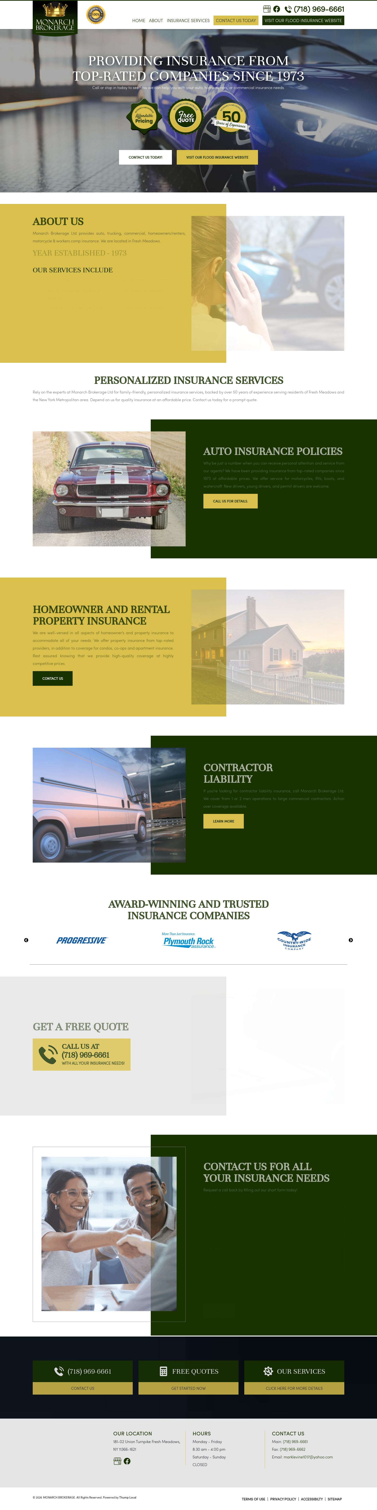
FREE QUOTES (195, 1371)
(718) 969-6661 (314, 9)
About (156, 20)
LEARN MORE (223, 821)
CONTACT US (82, 1388)
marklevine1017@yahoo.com (308, 1456)
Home (138, 20)
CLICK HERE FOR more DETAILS (294, 1388)
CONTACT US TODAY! (145, 157)
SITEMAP (335, 1499)
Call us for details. (230, 501)
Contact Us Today (236, 20)
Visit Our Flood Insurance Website (303, 20)
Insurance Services (188, 20)
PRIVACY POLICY (283, 1499)
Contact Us (52, 678)
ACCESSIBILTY (312, 1499)
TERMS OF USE (253, 1499)
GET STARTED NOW (188, 1388)
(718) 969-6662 (292, 1449)
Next (350, 940)
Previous (26, 940)
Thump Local (127, 1497)
